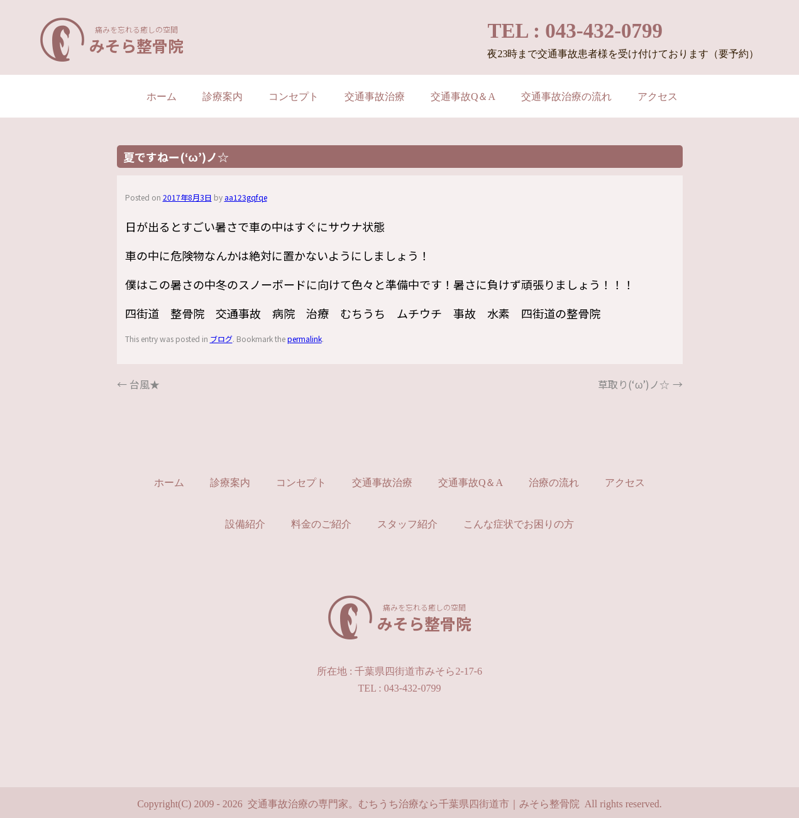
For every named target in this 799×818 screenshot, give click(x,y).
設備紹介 (245, 524)
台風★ (138, 384)
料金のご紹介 (321, 524)
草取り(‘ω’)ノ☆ (640, 384)
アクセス (657, 96)
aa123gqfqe (245, 197)
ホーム (161, 96)
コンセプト (293, 96)
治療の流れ (554, 482)
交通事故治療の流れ (566, 96)
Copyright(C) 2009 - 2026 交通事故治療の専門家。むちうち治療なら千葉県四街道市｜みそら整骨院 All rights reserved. (399, 804)
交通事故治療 (374, 96)
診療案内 (222, 96)
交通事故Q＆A (463, 96)
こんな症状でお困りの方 (518, 524)
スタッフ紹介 (407, 524)
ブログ (221, 338)
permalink (304, 338)
